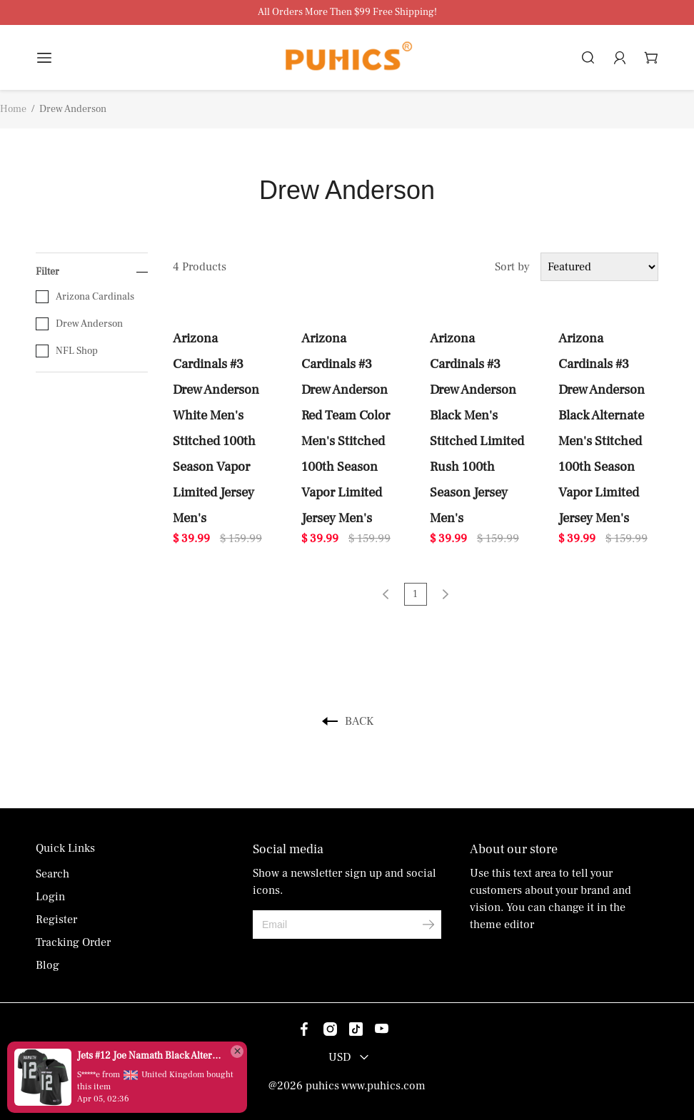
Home (13, 109)
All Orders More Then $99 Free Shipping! (347, 12)
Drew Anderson (79, 323)
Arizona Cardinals (85, 296)
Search (52, 874)
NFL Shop (67, 351)
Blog (47, 965)
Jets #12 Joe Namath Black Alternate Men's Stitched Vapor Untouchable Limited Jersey (150, 1056)
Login (50, 897)
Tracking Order (73, 942)
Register (56, 919)
